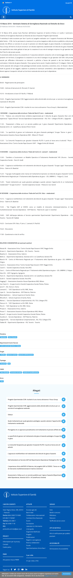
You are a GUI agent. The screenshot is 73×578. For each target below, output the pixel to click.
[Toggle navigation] (4, 17)
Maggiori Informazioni (51, 575)
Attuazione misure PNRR (11, 560)
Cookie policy (7, 547)
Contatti (5, 544)
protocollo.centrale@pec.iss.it (12, 529)
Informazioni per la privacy (11, 541)
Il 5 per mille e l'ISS (32, 561)
